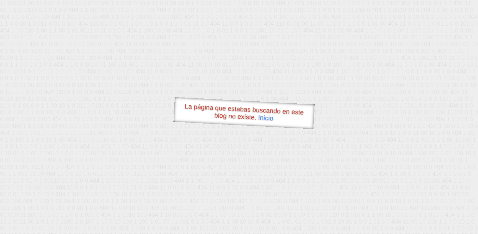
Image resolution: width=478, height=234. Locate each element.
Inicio (265, 118)
